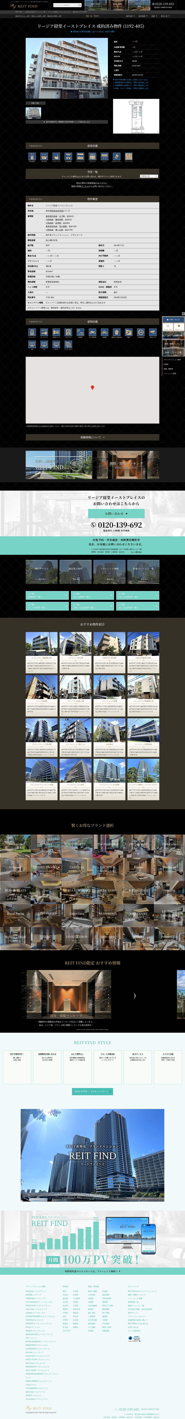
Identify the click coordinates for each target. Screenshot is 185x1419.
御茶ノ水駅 (106, 1327)
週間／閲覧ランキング (137, 1295)
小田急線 (49, 219)
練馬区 (75, 1324)
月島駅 (91, 1331)
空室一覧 (164, 16)
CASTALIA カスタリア (35, 1320)
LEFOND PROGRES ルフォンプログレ (40, 1316)
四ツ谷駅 (105, 1313)
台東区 (75, 1306)
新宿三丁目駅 (107, 1306)
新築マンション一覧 (136, 1306)
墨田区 (65, 1309)
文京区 (65, 1306)
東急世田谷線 (51, 216)
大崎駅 (105, 1320)
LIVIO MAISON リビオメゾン (37, 1388)
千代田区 (76, 1298)
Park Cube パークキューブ (36, 1309)
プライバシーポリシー (137, 1316)
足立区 (65, 1327)
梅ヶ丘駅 (59, 230)
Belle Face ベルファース (35, 1392)
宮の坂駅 (63, 226)
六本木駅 (91, 1295)
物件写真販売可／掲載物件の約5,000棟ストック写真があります (68, 122)
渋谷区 (65, 1295)
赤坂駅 (91, 1298)
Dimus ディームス (33, 1327)
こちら (86, 186)
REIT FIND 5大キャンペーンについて (142, 1291)
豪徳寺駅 (59, 219)
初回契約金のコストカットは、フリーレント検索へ (91, 1271)
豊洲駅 (105, 1302)
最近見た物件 (168, 327)
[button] (79, 1029)
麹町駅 (105, 1316)
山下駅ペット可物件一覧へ (37, 606)
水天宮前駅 (92, 1320)
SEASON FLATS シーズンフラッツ (39, 1334)
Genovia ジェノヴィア (34, 1352)
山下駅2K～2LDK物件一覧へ (128, 595)
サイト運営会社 (136, 552)
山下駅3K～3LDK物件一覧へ (128, 606)
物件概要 (142, 16)
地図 (153, 16)
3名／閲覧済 (94, 16)
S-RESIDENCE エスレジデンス (38, 1349)
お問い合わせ (114, 513)
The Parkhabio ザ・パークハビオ (39, 1302)
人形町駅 (91, 1316)
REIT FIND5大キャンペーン (91, 1091)
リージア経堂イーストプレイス (59, 12)
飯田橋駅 (105, 1309)
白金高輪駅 (92, 1306)
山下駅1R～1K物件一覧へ (82, 595)
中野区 (65, 1320)
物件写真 (129, 16)
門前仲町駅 (106, 1298)
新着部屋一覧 (133, 1302)
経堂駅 (58, 223)
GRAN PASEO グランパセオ (37, 1345)
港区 (64, 1291)
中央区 (75, 1291)
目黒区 (75, 1302)
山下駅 (62, 216)
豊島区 (75, 1313)
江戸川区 (66, 1331)
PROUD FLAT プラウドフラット (38, 1306)
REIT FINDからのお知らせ (138, 1324)
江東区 (75, 1295)
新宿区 (65, 1298)
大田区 (65, 1313)
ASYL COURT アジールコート (37, 1370)
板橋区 (65, 1324)
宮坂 (61, 211)
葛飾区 (75, 1327)
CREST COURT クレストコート (38, 1360)
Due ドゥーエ (31, 1338)
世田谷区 (55, 211)
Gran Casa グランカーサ (35, 1363)
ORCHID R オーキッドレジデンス (39, 1324)
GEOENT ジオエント (34, 1395)
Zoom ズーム (31, 1385)
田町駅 (91, 1309)
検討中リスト (133, 1313)
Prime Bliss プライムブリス (37, 1399)
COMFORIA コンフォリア (36, 1298)
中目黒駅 (105, 1324)
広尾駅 (91, 1302)
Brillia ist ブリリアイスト (35, 1331)
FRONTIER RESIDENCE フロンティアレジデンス (42, 1376)
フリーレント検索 (135, 1298)
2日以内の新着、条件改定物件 (140, 1309)
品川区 (65, 1302)
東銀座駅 (91, 1324)
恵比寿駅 (105, 1295)
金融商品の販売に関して (138, 1320)
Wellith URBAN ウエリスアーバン (39, 1381)
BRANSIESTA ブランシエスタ (37, 1367)
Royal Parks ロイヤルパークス (38, 1356)
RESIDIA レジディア (34, 1295)
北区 (64, 1316)
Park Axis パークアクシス (36, 1291)
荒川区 (75, 1316)
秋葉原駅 (105, 1331)
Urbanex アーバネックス (35, 1313)
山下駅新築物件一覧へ (35, 595)
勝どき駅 (91, 1313)
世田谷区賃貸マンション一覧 (35, 12)
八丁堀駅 (91, 1327)
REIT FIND (18, 12)
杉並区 (75, 1320)
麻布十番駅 (92, 1291)
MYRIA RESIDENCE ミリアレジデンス (41, 1342)
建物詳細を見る (36, 146)
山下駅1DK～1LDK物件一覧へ (84, 606)
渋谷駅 (105, 1291)
